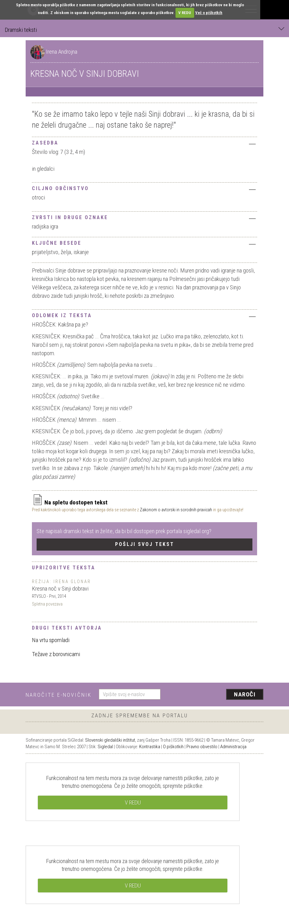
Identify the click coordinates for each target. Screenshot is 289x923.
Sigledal (105, 746)
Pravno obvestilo (201, 746)
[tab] (144, 142)
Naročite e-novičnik (59, 695)
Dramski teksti (144, 29)
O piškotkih (173, 746)
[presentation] (214, 695)
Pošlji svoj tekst (144, 544)
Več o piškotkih (208, 12)
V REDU (184, 12)
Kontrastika (149, 746)
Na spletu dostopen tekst (70, 502)
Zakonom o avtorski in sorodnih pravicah (176, 509)
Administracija (233, 746)
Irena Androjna (61, 51)
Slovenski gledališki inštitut (110, 740)
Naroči (245, 694)
